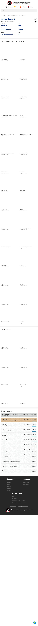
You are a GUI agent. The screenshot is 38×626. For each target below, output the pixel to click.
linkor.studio (22, 621)
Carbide (21, 261)
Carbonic (3, 285)
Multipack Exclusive (7, 34)
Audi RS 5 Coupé (4, 212)
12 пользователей (11, 21)
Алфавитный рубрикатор (18, 611)
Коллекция (26, 594)
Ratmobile (3, 89)
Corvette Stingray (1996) (6, 310)
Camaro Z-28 (4, 261)
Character (9, 596)
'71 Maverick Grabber (5, 383)
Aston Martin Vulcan (24, 187)
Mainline (9, 592)
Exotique (21, 334)
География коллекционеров (19, 613)
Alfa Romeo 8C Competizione (7, 163)
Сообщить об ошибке (23, 617)
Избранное (26, 592)
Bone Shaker (22, 212)
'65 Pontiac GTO (4, 439)
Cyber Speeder (4, 334)
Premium (9, 598)
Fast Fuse (22, 359)
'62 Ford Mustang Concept (25, 285)
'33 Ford (21, 138)
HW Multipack (6, 29)
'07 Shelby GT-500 (23, 89)
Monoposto (22, 65)
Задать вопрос (13, 617)
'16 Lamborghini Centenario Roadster (9, 138)
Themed (9, 594)
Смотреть (34, 525)
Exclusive (9, 601)
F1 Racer (3, 359)
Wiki (12, 607)
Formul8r (22, 408)
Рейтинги (14, 609)
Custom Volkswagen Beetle (25, 310)
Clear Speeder (4, 65)
